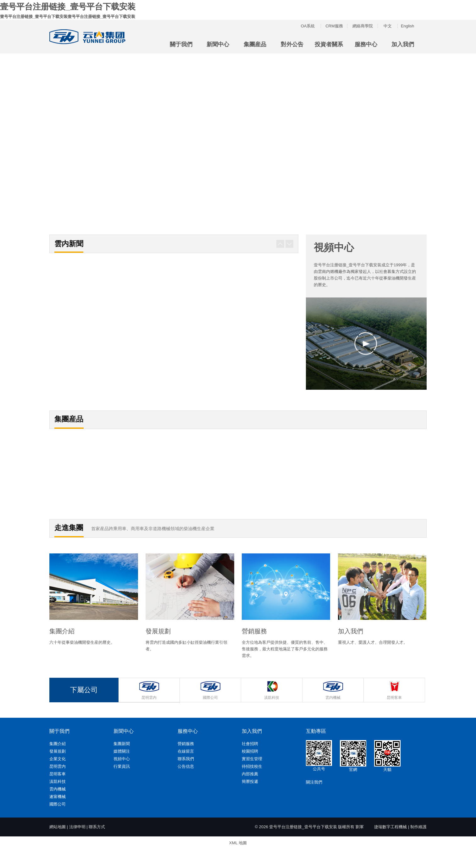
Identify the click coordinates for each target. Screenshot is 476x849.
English (407, 25)
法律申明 (77, 826)
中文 (388, 25)
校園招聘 (250, 751)
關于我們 (181, 44)
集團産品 (255, 44)
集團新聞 (121, 743)
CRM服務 (334, 25)
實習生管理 (252, 758)
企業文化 (57, 758)
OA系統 (308, 25)
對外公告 (292, 44)
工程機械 (398, 826)
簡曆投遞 (250, 781)
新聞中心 (218, 44)
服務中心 (366, 44)
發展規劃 (57, 751)
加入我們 (402, 44)
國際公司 (57, 803)
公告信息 (186, 766)
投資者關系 (329, 44)
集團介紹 (57, 743)
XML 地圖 (238, 842)
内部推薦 (250, 773)
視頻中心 (121, 758)
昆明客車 (57, 773)
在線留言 (186, 751)
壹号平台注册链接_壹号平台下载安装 (67, 6)
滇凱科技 (57, 781)
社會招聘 (250, 743)
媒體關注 (121, 751)
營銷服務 (186, 743)
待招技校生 (252, 766)
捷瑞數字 (382, 826)
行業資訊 (121, 766)
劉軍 (360, 826)
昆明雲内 (57, 766)
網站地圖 (57, 826)
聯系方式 (97, 826)
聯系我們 (186, 758)
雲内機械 (57, 788)
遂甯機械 (57, 796)
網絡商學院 (362, 25)
